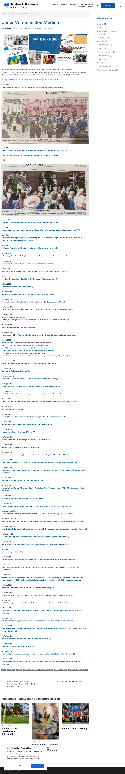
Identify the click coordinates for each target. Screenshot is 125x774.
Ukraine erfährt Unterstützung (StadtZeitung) (17, 287)
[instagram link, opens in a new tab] (120, 6)
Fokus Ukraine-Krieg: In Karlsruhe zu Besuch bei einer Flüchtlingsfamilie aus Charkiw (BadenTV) (35, 544)
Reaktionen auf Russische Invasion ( (14, 646)
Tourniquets (101, 59)
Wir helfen (73, 4)
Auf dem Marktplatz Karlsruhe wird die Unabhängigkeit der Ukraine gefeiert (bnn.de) (30, 386)
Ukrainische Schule (87, 4)
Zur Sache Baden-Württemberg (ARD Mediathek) (18, 327)
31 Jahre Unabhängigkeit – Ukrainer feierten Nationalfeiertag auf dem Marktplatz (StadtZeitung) (35, 537)
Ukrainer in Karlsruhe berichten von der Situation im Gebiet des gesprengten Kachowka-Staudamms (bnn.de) (39, 401)
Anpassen (11, 766)
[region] (25, 757)
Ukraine (57, 670)
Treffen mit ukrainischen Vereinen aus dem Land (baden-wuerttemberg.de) (27, 588)
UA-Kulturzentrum (80, 6)
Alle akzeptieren (37, 766)
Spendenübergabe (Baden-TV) (12, 552)
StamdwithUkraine (46, 670)
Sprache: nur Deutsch (31, 670)
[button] (98, 5)
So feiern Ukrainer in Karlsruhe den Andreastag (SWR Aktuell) (22, 498)
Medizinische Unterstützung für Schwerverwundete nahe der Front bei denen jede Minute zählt (22, 684)
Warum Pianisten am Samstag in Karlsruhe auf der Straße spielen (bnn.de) (27, 264)
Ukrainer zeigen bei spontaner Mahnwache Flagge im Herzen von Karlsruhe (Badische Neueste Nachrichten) (39, 654)
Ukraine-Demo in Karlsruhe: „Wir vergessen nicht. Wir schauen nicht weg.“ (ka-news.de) (32, 87)
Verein (63, 4)
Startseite (6, 14)
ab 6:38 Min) (28, 240)
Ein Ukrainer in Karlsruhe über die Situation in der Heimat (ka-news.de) (26, 639)
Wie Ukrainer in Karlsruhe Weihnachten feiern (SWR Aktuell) (22, 480)
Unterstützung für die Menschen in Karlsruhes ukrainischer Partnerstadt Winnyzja (29, 379)
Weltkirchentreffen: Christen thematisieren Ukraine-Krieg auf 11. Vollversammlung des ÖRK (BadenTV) (37, 514)
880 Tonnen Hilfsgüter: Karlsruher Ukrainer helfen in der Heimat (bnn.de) (26, 424)
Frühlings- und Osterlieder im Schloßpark (68, 681)
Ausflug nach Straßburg (74, 728)
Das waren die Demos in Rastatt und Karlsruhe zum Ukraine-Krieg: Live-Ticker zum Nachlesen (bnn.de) (37, 309)
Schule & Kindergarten (104, 52)
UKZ (98, 63)
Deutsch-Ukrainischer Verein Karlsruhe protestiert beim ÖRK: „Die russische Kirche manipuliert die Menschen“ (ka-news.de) (44, 529)
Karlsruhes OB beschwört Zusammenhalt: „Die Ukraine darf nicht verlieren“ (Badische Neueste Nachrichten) (39, 462)
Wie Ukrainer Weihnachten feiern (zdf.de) (15, 371)
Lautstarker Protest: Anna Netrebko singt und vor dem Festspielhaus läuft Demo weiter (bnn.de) (34, 394)
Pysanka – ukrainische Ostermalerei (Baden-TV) (18, 432)
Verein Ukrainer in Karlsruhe (43, 28)
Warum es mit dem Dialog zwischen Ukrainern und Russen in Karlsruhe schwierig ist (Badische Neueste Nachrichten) (42, 521)
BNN (3, 670)
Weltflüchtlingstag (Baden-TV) (12, 409)
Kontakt (90, 6)
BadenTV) (30, 646)
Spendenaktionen (103, 56)
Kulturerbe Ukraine (103, 45)
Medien (19, 670)
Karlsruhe (11, 670)
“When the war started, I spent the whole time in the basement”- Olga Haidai (27, 351)
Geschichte (100, 41)
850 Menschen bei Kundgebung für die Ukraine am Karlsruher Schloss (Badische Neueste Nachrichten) (37, 621)
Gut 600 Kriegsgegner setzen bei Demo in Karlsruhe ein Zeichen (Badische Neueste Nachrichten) (35, 603)
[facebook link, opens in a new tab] (118, 4)
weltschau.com (7, 343)
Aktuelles (15, 14)
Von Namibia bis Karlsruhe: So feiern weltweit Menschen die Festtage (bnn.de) (28, 363)
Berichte (55, 4)
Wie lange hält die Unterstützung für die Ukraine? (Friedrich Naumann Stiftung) (28, 294)
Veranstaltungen (102, 66)
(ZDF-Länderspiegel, (16, 240)
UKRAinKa (7, 28)
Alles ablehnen (23, 766)
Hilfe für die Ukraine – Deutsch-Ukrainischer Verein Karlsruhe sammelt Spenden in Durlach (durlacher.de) (38, 595)
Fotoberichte (101, 37)
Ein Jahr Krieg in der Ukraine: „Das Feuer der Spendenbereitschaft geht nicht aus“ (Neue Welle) (34, 455)
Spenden (108, 5)
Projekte (99, 48)
